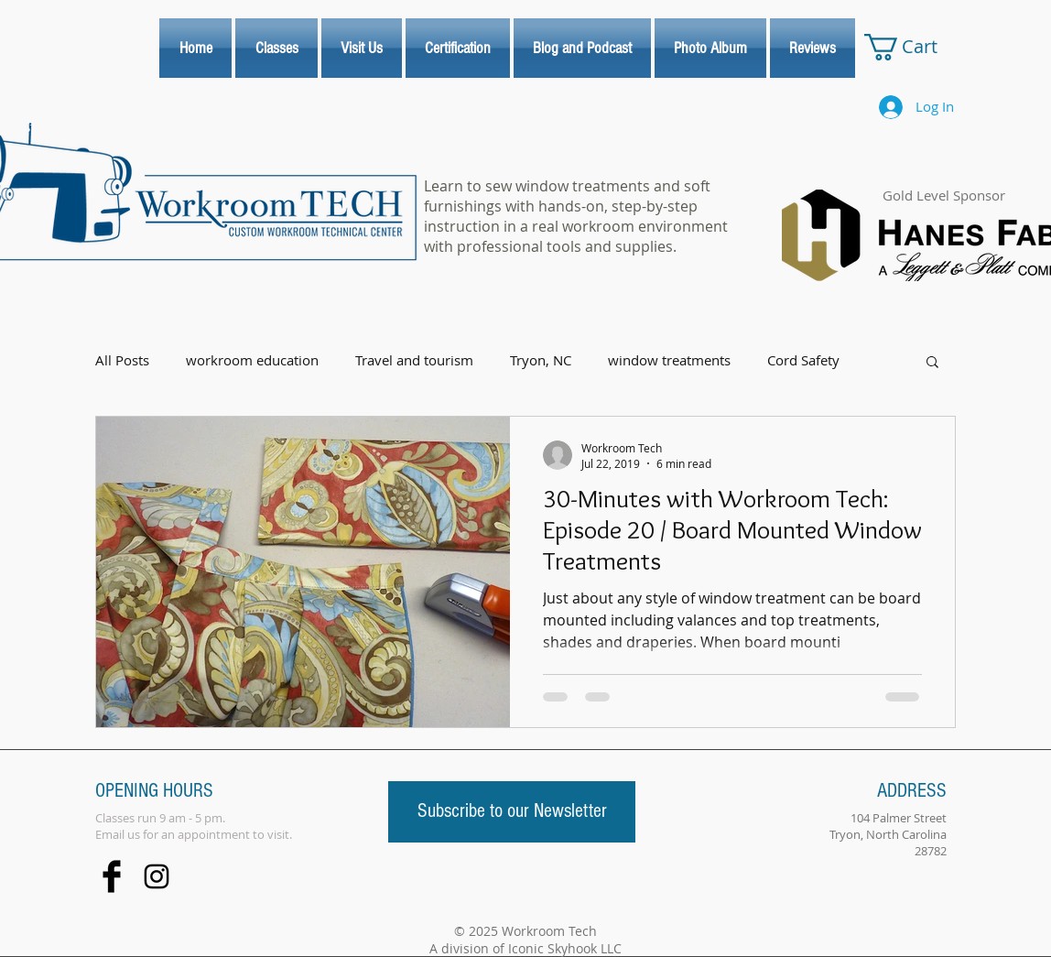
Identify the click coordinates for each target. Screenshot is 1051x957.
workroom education (252, 360)
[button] (932, 363)
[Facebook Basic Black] (111, 876)
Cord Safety (803, 360)
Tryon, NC (540, 360)
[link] (915, 47)
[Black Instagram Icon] (156, 876)
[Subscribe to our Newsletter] (511, 812)
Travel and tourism (414, 360)
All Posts (122, 360)
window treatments (669, 360)
